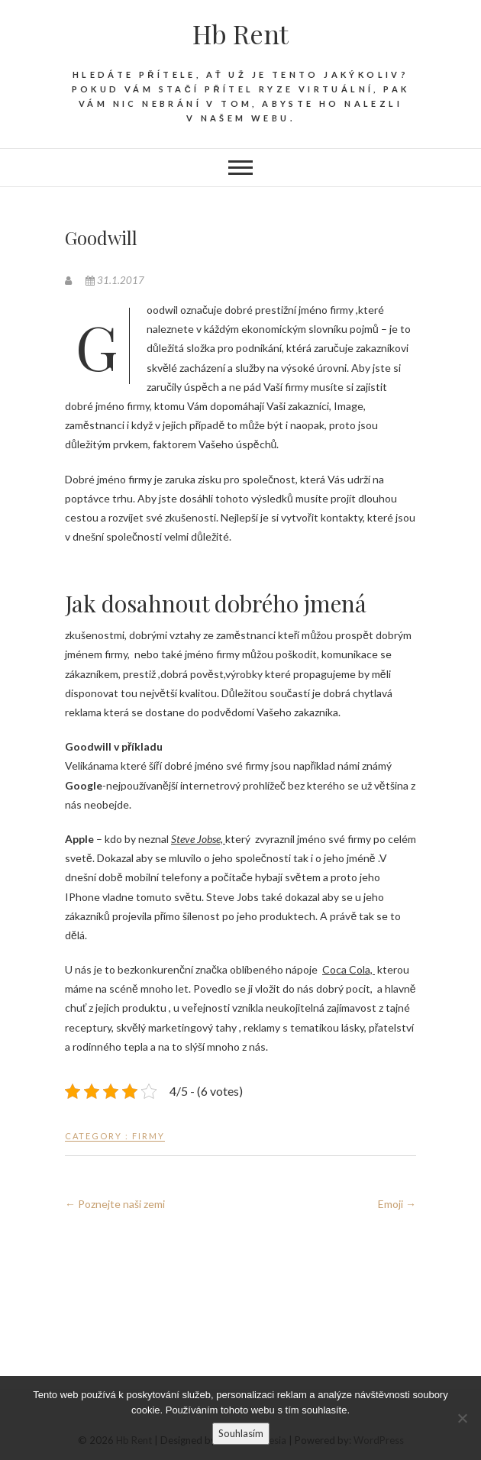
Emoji (397, 1203)
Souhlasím (240, 1433)
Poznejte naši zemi (115, 1203)
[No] (462, 1418)
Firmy (148, 1136)
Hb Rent (240, 33)
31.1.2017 (115, 280)
